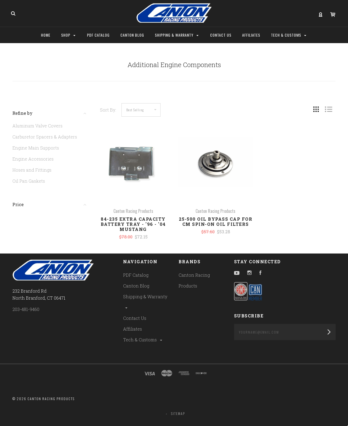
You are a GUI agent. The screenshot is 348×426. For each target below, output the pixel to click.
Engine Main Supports (35, 148)
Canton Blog (136, 286)
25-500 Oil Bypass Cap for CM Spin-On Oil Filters (216, 221)
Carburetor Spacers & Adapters (44, 137)
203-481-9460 (25, 309)
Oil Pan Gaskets (28, 181)
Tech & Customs (143, 339)
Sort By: (108, 110)
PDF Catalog (135, 275)
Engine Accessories (33, 159)
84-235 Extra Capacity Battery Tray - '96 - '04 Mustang (133, 224)
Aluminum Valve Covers (37, 126)
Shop (68, 35)
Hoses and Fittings (31, 170)
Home (45, 35)
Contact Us (134, 318)
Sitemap (178, 413)
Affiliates (132, 329)
